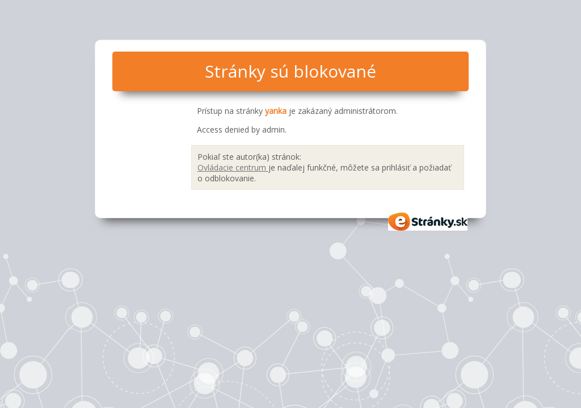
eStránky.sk (428, 221)
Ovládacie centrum (232, 167)
